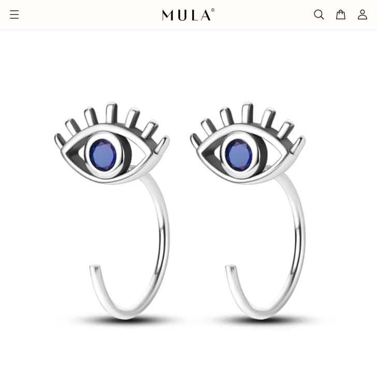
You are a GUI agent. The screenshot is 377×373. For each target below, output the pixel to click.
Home (14, 21)
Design (51, 21)
